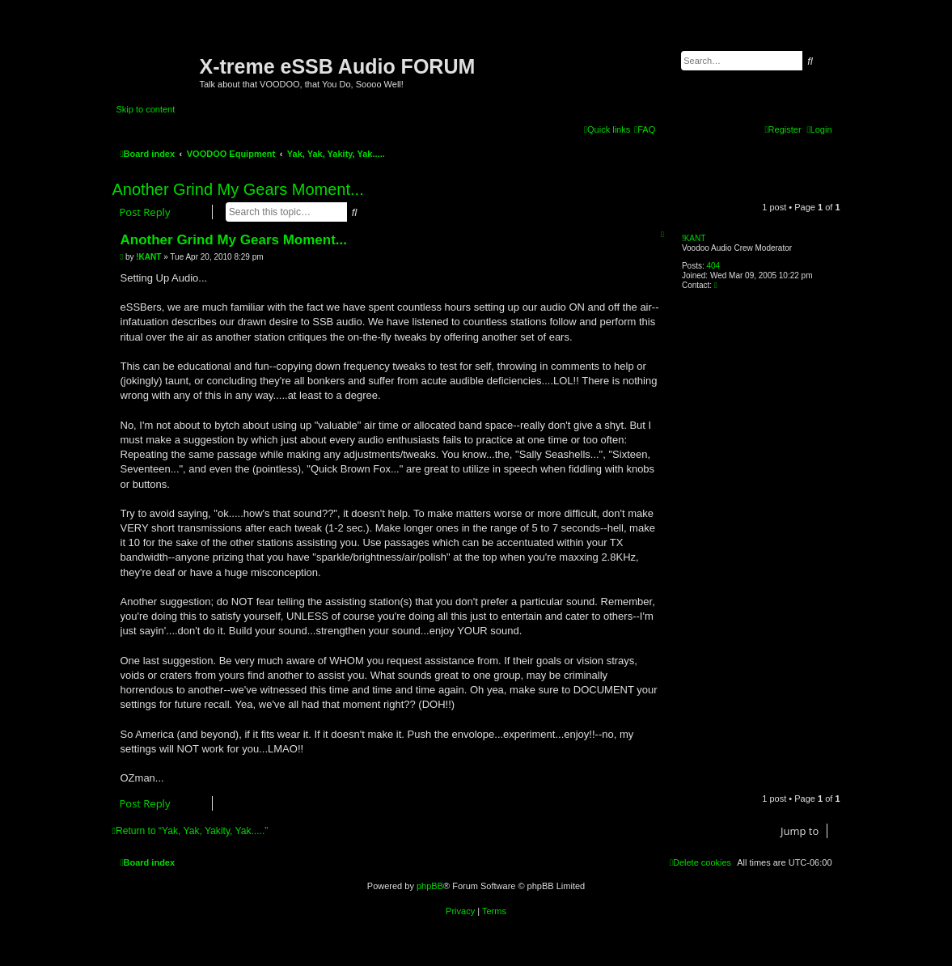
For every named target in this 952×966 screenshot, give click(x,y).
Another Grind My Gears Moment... (238, 189)
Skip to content (146, 109)
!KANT (693, 238)
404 (713, 265)
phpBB (430, 886)
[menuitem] (644, 129)
